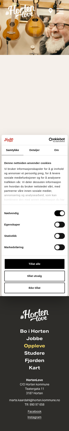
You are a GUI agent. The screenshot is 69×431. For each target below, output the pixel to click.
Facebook (34, 411)
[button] (59, 10)
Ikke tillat (34, 287)
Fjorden (34, 360)
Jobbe (34, 338)
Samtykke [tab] (12, 150)
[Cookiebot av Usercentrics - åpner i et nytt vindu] (49, 140)
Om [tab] (56, 150)
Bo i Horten (34, 331)
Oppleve (34, 346)
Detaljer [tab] (34, 150)
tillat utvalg (34, 275)
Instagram (34, 417)
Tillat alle (34, 263)
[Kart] (51, 11)
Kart (34, 368)
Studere (34, 353)
